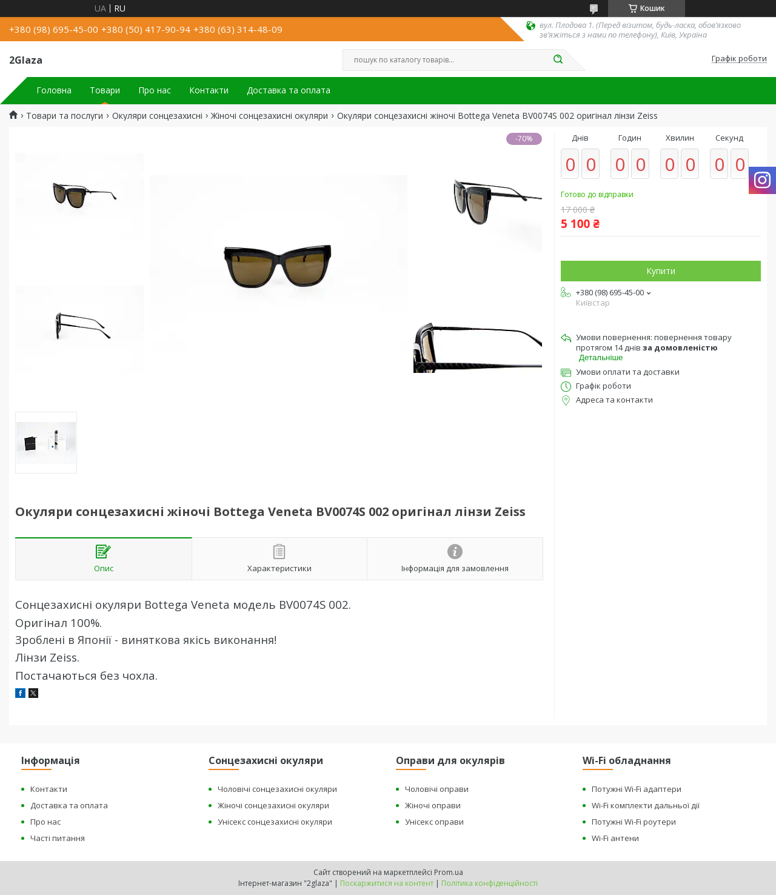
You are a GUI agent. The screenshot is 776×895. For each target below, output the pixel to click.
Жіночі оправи (433, 805)
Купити (660, 271)
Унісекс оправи (434, 821)
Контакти (209, 90)
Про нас (154, 90)
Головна (54, 90)
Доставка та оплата (288, 90)
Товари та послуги (64, 115)
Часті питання (57, 838)
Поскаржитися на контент (386, 883)
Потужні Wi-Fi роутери (634, 821)
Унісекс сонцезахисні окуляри (275, 821)
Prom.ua (448, 872)
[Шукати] (558, 60)
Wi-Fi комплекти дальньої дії (646, 805)
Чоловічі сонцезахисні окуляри (277, 788)
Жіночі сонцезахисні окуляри (269, 115)
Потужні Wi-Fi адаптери (636, 788)
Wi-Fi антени (615, 838)
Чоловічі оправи (437, 788)
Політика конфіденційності (489, 883)
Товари (105, 90)
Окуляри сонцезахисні (157, 115)
